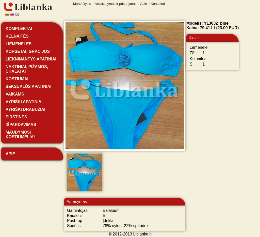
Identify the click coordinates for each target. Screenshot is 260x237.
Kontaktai (158, 4)
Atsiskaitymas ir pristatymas (115, 4)
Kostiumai (17, 79)
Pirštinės (16, 117)
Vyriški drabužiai (25, 109)
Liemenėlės (18, 44)
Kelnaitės (17, 36)
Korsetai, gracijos (28, 51)
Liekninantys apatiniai (31, 59)
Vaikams (15, 94)
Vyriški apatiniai (24, 102)
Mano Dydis (82, 4)
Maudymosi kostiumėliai (20, 134)
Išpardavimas (21, 124)
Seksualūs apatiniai (28, 86)
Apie (143, 4)
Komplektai (19, 28)
